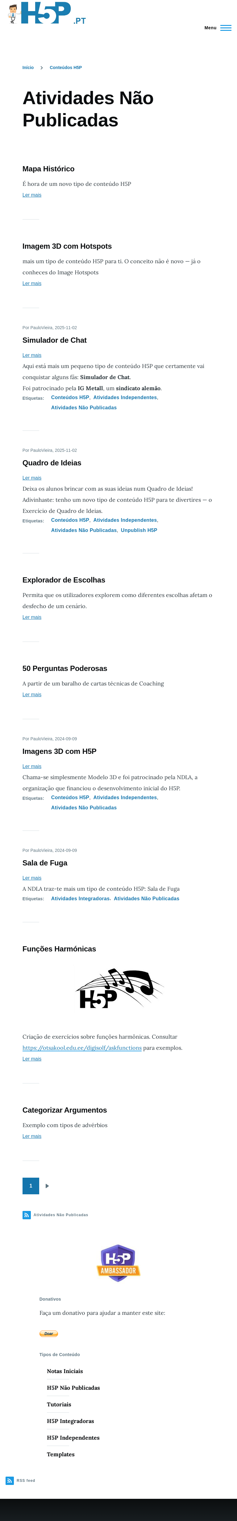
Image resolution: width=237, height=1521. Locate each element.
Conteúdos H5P (66, 67)
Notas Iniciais (65, 1371)
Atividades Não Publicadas (84, 407)
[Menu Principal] (216, 27)
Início (28, 67)
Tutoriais (59, 1404)
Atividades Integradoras (80, 898)
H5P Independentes (73, 1437)
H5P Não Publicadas (73, 1387)
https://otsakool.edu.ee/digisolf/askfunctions (82, 1047)
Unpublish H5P (139, 530)
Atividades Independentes (125, 397)
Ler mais (32, 195)
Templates (61, 1454)
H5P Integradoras (70, 1421)
